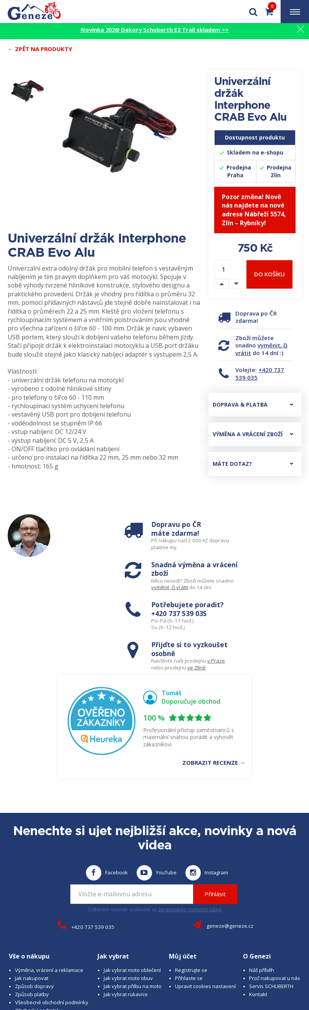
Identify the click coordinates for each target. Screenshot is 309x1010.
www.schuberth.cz (113, 975)
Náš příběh (261, 886)
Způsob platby (32, 910)
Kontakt (258, 910)
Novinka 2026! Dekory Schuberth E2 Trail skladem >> (155, 29)
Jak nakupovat (31, 894)
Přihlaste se (189, 894)
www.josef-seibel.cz (163, 975)
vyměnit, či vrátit (261, 349)
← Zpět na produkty (40, 49)
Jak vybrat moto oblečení (132, 886)
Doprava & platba (253, 404)
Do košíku (269, 274)
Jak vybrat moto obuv (128, 894)
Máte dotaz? (253, 463)
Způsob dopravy (34, 902)
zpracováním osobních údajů (189, 825)
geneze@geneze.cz (230, 842)
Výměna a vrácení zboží (253, 434)
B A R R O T (187, 968)
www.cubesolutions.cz (259, 968)
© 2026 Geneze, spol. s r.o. (54, 968)
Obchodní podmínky (38, 926)
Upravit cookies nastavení (205, 902)
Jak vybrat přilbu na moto (133, 902)
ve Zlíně (259, 585)
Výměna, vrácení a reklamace (49, 886)
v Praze (279, 578)
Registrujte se (191, 886)
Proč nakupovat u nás (274, 894)
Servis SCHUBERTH (271, 902)
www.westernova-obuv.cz (221, 975)
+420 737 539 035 (259, 373)
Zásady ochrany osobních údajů (52, 934)
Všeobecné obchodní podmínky (51, 918)
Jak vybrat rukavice (126, 910)
